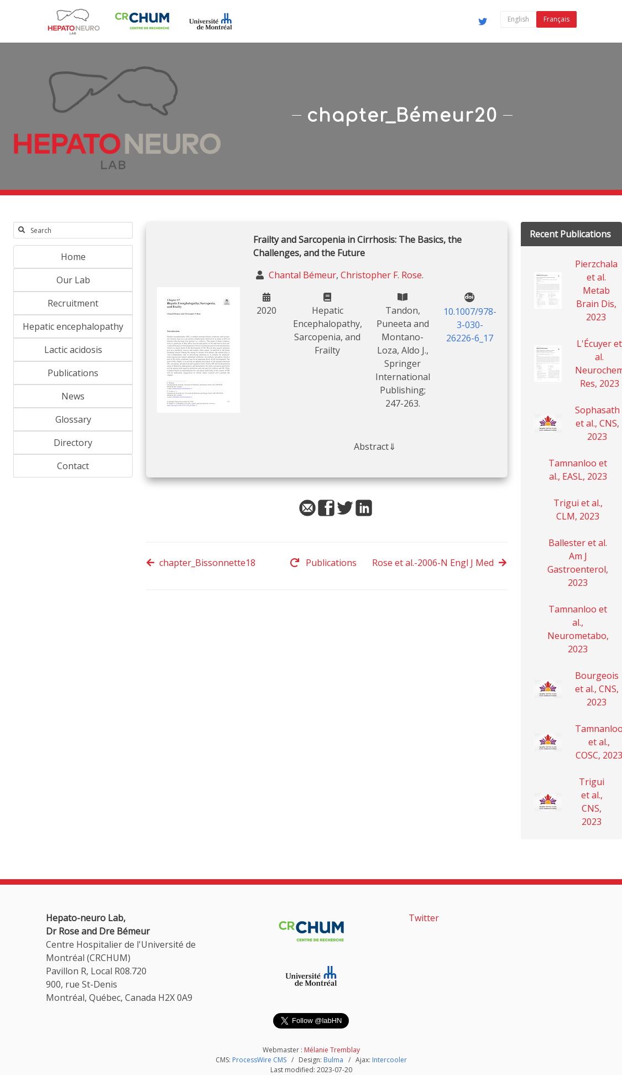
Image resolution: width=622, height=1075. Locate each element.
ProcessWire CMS (259, 1059)
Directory (73, 443)
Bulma (333, 1059)
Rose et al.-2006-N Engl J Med (439, 563)
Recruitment (73, 303)
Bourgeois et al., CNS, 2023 (597, 688)
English (518, 19)
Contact (73, 466)
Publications (73, 373)
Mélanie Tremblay (332, 1050)
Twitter (424, 918)
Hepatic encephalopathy (73, 326)
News (73, 396)
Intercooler (389, 1059)
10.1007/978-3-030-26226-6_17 (469, 324)
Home (73, 257)
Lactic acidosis (73, 350)
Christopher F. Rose (381, 275)
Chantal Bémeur (301, 275)
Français (556, 19)
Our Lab (73, 280)
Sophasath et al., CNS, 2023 (597, 423)
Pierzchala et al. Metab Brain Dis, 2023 (596, 290)
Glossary (73, 419)
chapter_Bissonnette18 (200, 563)
